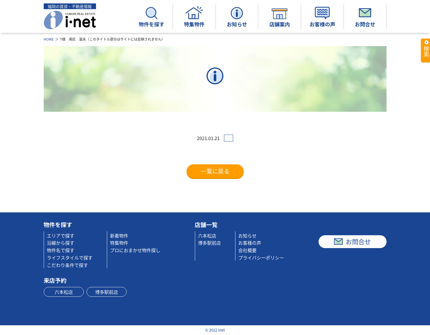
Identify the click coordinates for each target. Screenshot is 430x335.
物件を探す (151, 17)
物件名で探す (60, 250)
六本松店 (207, 235)
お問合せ (365, 17)
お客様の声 (322, 17)
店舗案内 (279, 17)
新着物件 (119, 235)
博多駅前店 (209, 242)
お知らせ (237, 17)
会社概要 (247, 250)
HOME (49, 39)
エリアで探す (60, 235)
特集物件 (194, 17)
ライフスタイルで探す (70, 257)
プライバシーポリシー (261, 257)
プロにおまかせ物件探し (135, 250)
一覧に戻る (215, 171)
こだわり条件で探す (67, 265)
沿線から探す (60, 242)
